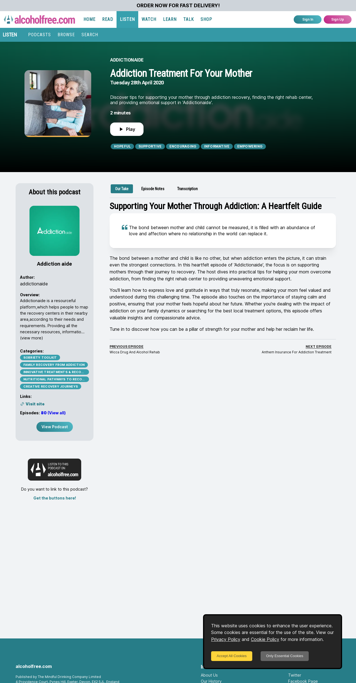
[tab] (122, 188)
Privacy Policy (225, 639)
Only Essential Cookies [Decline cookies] (284, 656)
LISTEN (127, 19)
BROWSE (66, 34)
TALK (188, 19)
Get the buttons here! (54, 498)
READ (107, 19)
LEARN (170, 19)
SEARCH (89, 34)
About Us (209, 675)
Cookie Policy (265, 639)
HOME (89, 19)
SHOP (206, 19)
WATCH (149, 19)
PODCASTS (39, 34)
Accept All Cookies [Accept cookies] (232, 656)
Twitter (294, 675)
